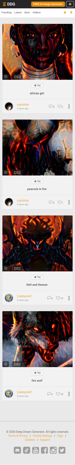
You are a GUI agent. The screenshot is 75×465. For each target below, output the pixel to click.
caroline (23, 104)
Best (27, 12)
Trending (6, 12)
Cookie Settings (42, 435)
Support (45, 439)
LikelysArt (24, 296)
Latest (18, 12)
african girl (37, 93)
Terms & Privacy (18, 435)
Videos (37, 12)
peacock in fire (37, 189)
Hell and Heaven (37, 284)
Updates (30, 439)
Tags (60, 435)
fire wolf (37, 380)
